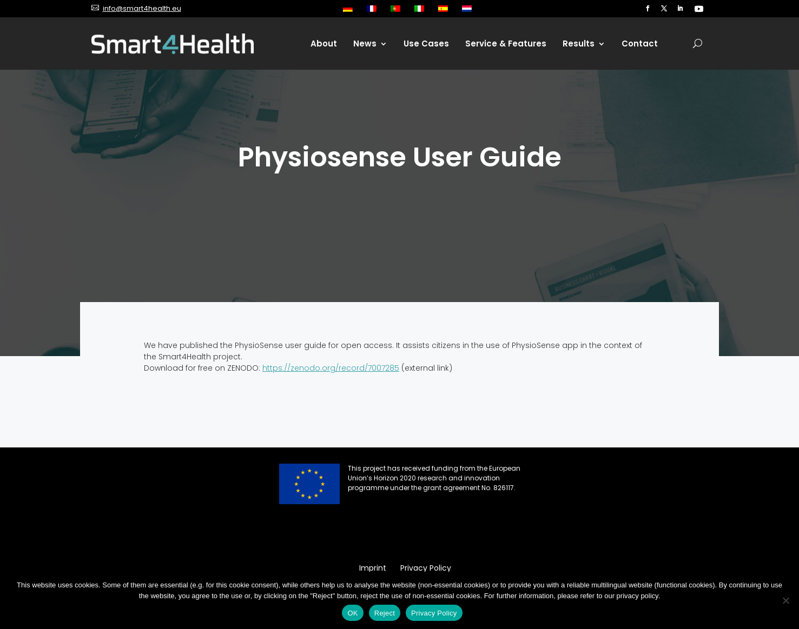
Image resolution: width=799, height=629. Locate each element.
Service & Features (505, 43)
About (324, 43)
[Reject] (785, 600)
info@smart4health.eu (142, 8)
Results (579, 43)
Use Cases (426, 43)
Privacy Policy (434, 613)
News (365, 43)
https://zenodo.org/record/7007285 (330, 368)
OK (352, 613)
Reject (384, 613)
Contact (640, 43)
